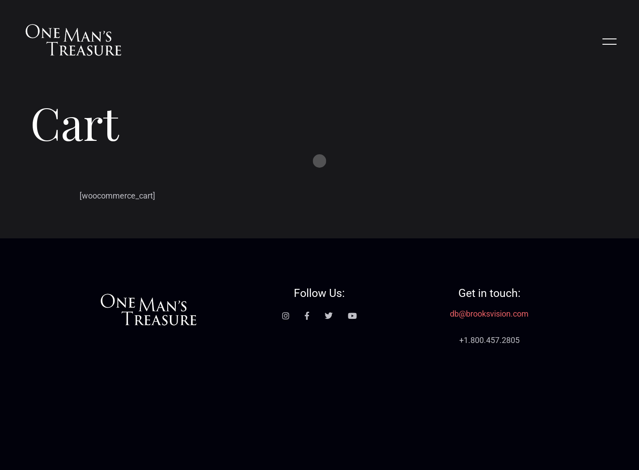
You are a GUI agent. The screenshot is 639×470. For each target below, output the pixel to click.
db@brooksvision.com (489, 314)
